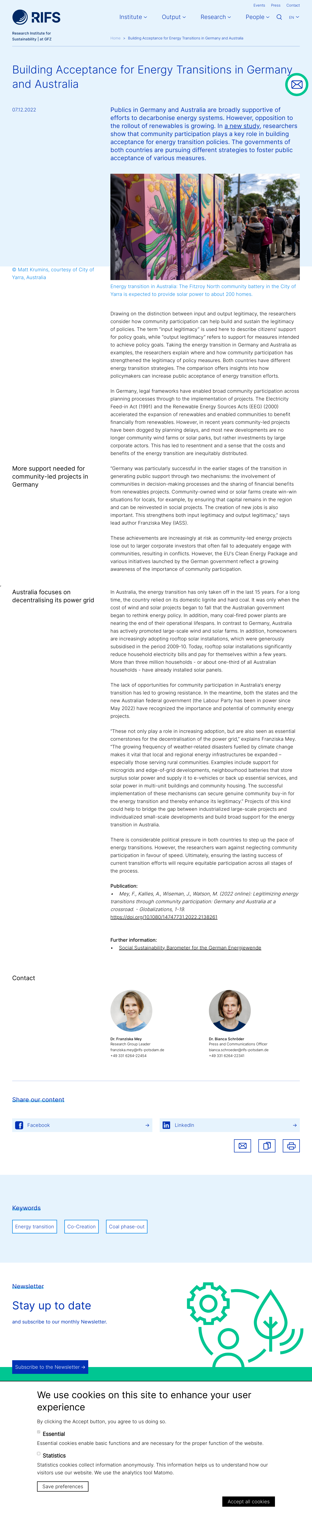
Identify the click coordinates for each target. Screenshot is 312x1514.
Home (115, 38)
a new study (242, 125)
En (291, 17)
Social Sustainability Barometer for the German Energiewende (190, 948)
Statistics (54, 1455)
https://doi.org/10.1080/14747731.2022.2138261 (163, 917)
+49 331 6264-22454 (128, 1055)
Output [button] (171, 16)
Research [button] (213, 16)
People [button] (255, 16)
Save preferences (62, 1486)
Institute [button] (130, 16)
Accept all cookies (249, 1502)
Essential (54, 1434)
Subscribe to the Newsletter (47, 1367)
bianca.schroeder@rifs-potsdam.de (239, 1050)
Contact (293, 5)
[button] (266, 1145)
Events (259, 5)
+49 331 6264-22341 (226, 1055)
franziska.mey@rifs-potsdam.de (137, 1050)
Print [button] (291, 1145)
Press (276, 5)
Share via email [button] (242, 1145)
